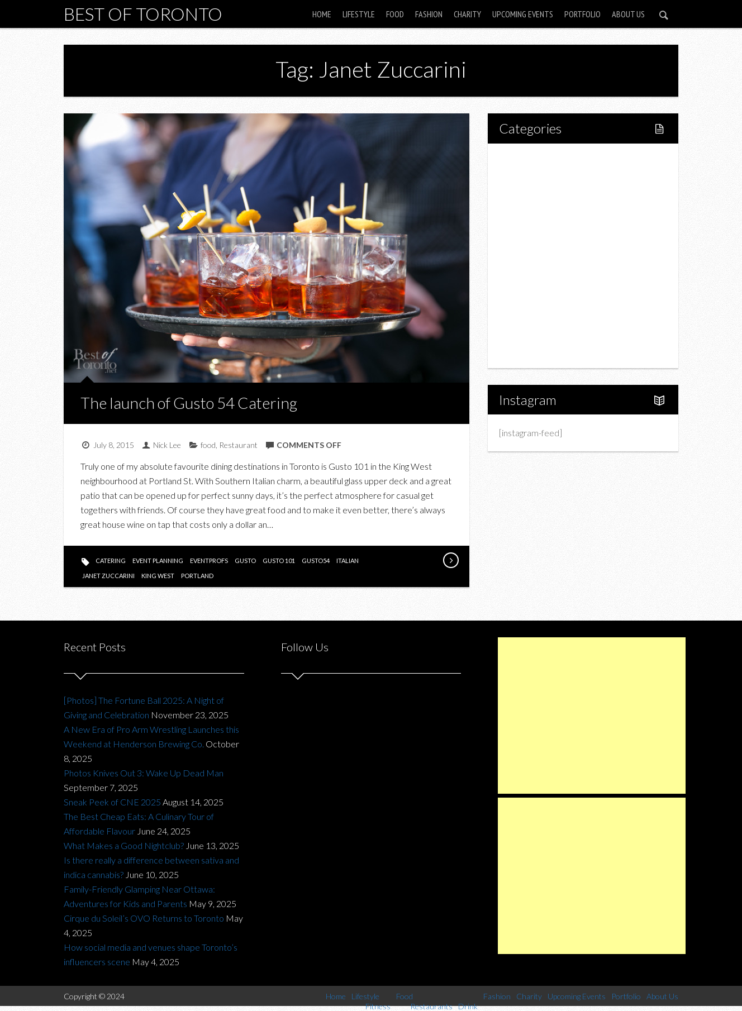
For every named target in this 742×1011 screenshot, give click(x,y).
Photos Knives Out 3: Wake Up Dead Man (143, 772)
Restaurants (545, 236)
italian (347, 560)
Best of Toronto (143, 14)
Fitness (536, 198)
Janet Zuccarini (108, 575)
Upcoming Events (522, 14)
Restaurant (238, 445)
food (208, 445)
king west (157, 575)
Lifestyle (359, 14)
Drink (533, 255)
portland (197, 575)
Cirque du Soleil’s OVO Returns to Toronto (144, 918)
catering (111, 560)
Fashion (429, 14)
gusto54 (316, 560)
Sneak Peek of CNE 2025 (112, 802)
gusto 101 (279, 560)
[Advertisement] (592, 715)
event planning (157, 560)
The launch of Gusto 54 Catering (188, 402)
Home (321, 14)
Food (395, 14)
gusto (245, 560)
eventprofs (209, 560)
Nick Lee (167, 445)
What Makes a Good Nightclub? (124, 845)
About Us (628, 14)
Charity (467, 14)
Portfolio (582, 14)
